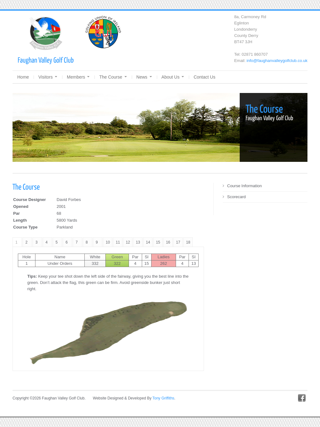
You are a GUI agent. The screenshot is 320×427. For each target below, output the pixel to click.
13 (138, 242)
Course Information (244, 185)
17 (178, 242)
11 (118, 242)
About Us (173, 77)
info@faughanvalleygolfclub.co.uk (277, 60)
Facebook (302, 398)
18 (188, 242)
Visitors (47, 77)
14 (148, 242)
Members (78, 77)
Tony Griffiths (163, 398)
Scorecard (236, 196)
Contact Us (204, 77)
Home (23, 77)
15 (158, 242)
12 (128, 242)
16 (168, 242)
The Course (112, 77)
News (144, 77)
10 (108, 242)
